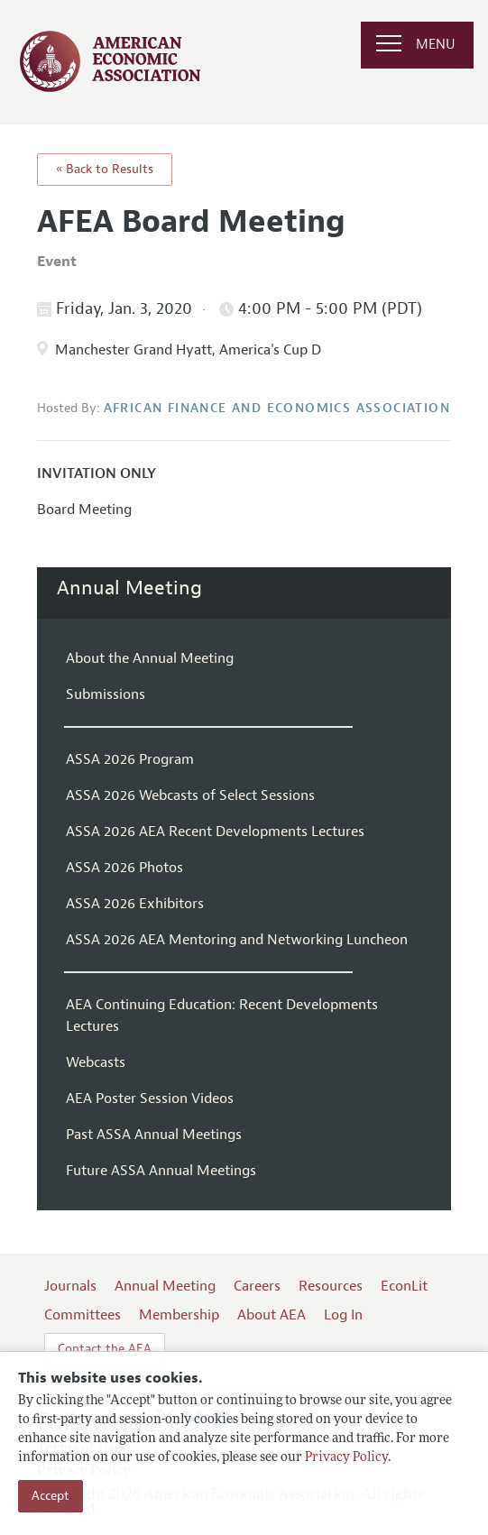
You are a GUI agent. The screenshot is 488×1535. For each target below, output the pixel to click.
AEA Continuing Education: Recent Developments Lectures (222, 1015)
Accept (50, 1495)
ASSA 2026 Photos (124, 868)
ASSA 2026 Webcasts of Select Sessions (190, 795)
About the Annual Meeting (150, 658)
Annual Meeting (129, 588)
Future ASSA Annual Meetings (161, 1171)
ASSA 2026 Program (130, 759)
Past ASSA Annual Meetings (154, 1135)
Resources (331, 1286)
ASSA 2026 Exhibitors (135, 904)
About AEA (271, 1315)
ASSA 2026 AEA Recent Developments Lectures (215, 832)
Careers (257, 1286)
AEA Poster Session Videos (150, 1098)
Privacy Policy (346, 1458)
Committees (82, 1315)
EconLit (404, 1286)
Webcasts (95, 1062)
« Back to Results (104, 169)
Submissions (105, 694)
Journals (70, 1286)
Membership (179, 1315)
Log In (343, 1315)
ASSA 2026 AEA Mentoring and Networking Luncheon (237, 940)
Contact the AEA (105, 1348)
